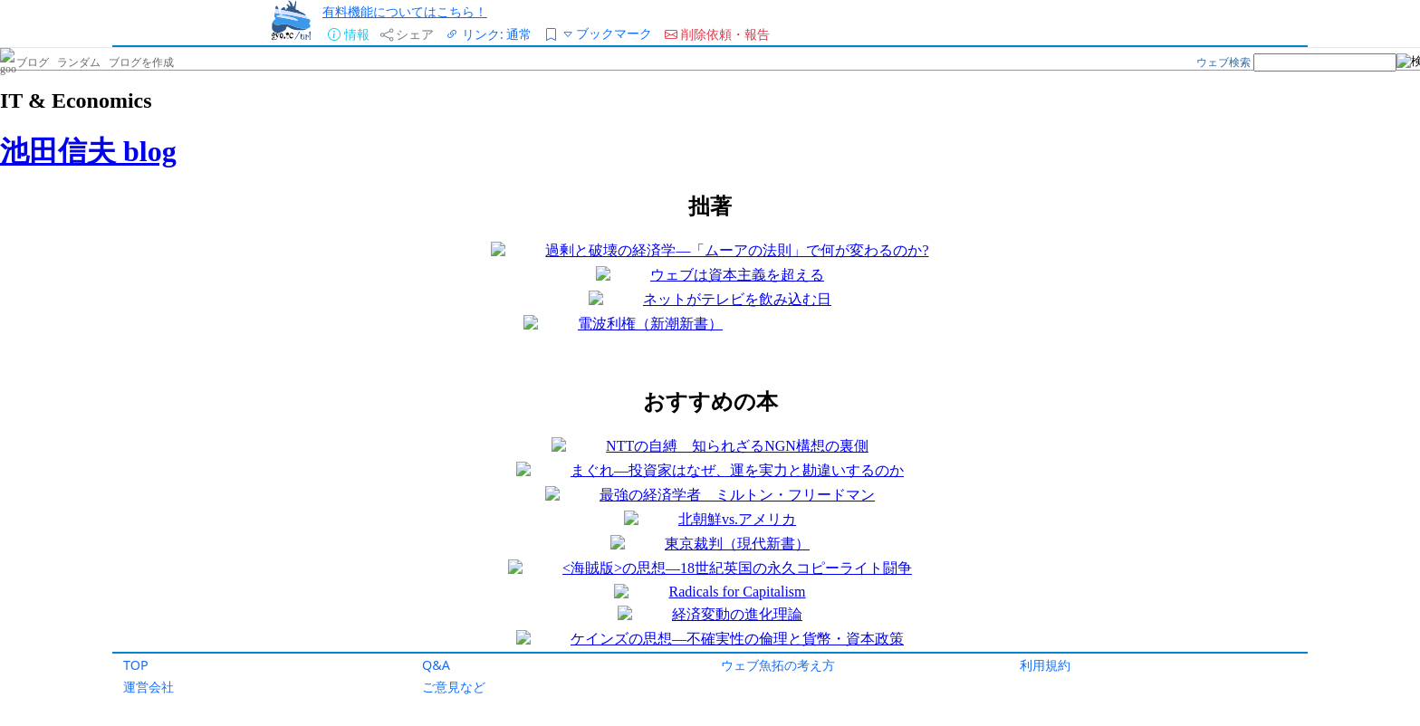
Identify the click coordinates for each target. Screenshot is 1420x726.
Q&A (436, 664)
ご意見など (453, 686)
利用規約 (1045, 664)
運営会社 (148, 686)
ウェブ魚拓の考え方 (778, 664)
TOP (136, 664)
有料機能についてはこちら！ (404, 11)
